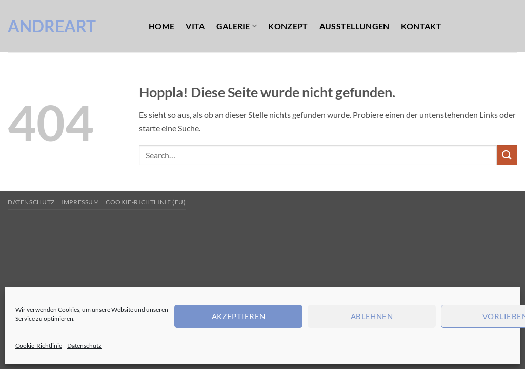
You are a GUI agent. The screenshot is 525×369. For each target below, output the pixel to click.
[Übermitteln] (507, 155)
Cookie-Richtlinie (38, 346)
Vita (195, 26)
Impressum (80, 202)
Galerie (236, 26)
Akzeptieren (239, 316)
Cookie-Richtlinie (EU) (146, 202)
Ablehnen (372, 316)
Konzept (288, 26)
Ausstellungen (354, 26)
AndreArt (52, 26)
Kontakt (421, 26)
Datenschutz (84, 346)
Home (161, 26)
